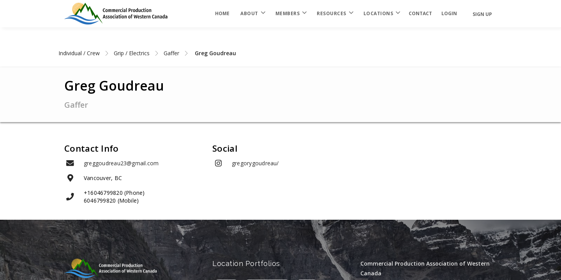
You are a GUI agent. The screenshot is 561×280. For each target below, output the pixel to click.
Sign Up (482, 14)
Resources (335, 13)
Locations (381, 13)
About (252, 13)
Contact (420, 13)
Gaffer (171, 53)
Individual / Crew (79, 53)
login (449, 13)
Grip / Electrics (132, 53)
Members (290, 13)
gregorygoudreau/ (255, 163)
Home (222, 13)
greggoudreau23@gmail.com (121, 163)
